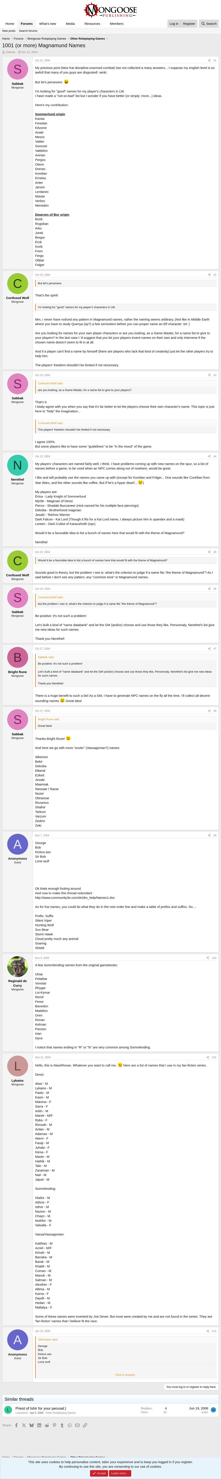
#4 (215, 456)
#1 (215, 60)
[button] (59, 24)
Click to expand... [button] (126, 1374)
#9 (215, 835)
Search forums (28, 30)
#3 (215, 375)
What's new (47, 23)
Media (70, 23)
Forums (27, 23)
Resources (92, 23)
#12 (214, 1331)
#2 (215, 274)
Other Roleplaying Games (61, 1412)
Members (117, 23)
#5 (215, 552)
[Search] (209, 24)
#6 (215, 588)
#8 (215, 710)
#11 (214, 1057)
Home (9, 23)
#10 (214, 957)
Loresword (21, 1412)
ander (204, 1412)
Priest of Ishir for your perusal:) (40, 1408)
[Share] (209, 60)
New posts (8, 30)
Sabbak (10, 52)
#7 (215, 648)
